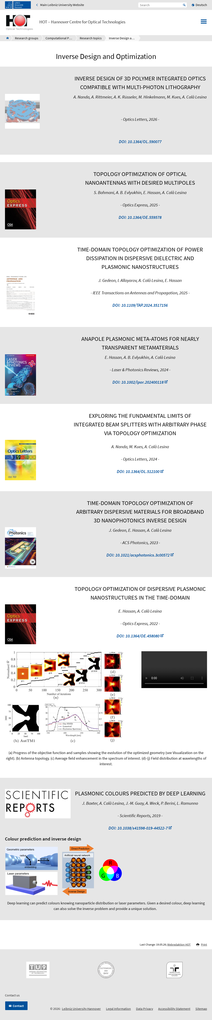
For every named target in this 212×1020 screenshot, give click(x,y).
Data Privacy (144, 1009)
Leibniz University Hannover (81, 1009)
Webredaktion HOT (179, 944)
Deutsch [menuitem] (201, 5)
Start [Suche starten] (184, 4)
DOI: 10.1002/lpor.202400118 (138, 382)
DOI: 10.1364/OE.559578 (140, 217)
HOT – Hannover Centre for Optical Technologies (82, 21)
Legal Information (118, 1009)
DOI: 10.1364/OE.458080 (138, 636)
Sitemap (201, 1009)
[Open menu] (203, 22)
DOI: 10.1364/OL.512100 (138, 471)
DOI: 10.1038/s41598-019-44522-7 (138, 828)
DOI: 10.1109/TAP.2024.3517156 (140, 305)
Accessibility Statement (174, 1009)
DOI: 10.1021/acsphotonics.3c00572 (138, 555)
